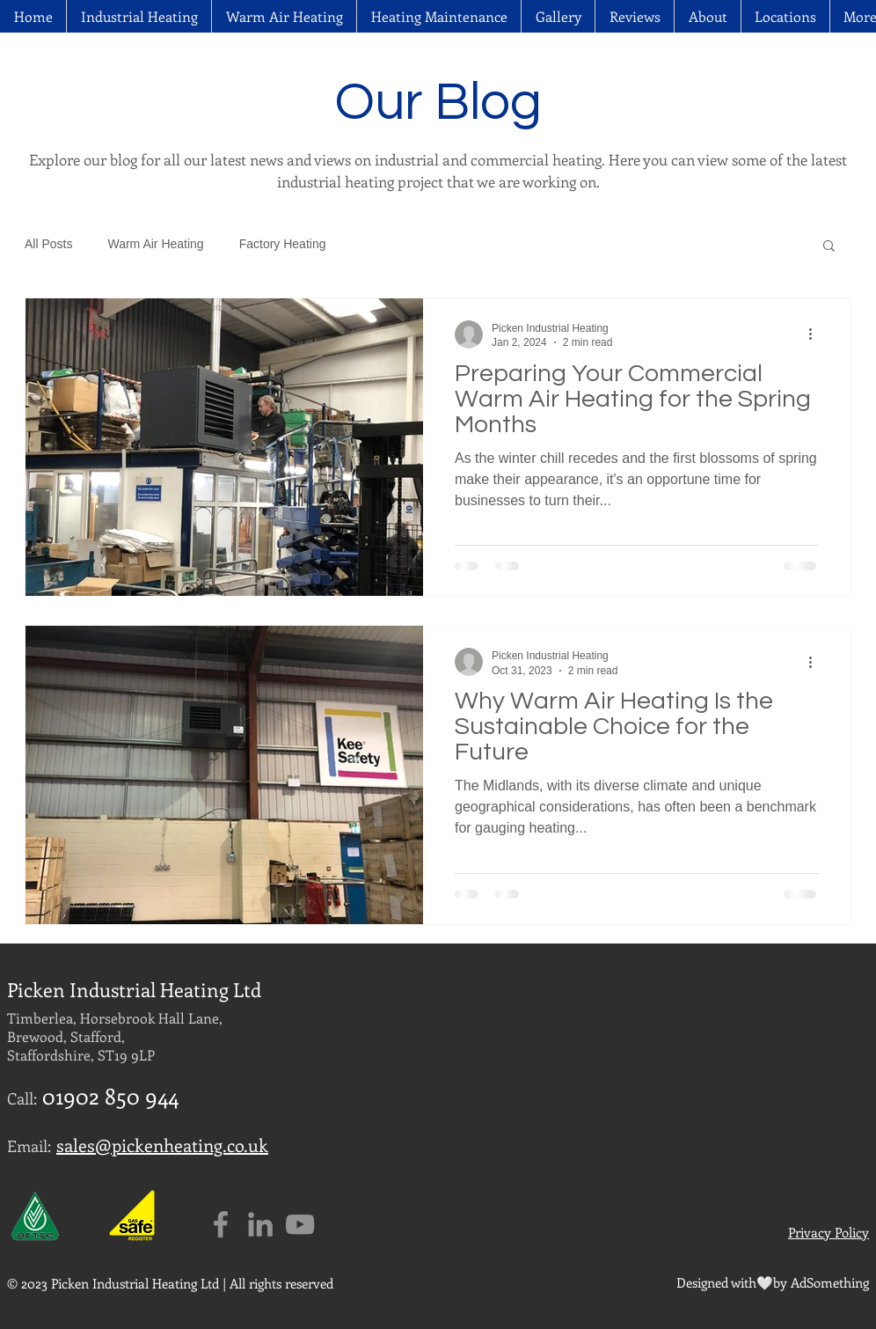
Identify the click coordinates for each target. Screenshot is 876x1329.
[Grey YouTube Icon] (300, 1224)
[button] (785, 16)
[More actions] (816, 334)
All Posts (48, 244)
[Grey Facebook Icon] (220, 1224)
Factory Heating (282, 244)
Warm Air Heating (155, 244)
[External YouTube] (714, 1081)
